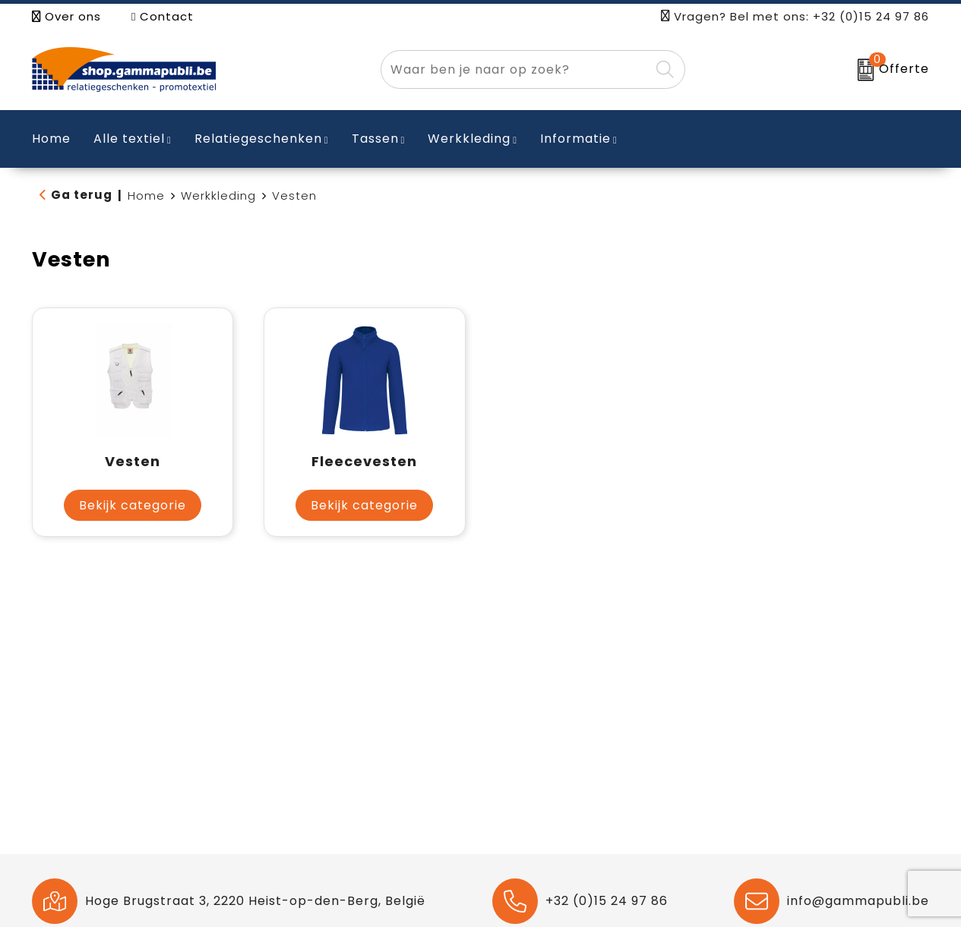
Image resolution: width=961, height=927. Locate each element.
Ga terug (81, 195)
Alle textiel (129, 138)
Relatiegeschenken (258, 138)
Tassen (375, 138)
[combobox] (515, 69)
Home (146, 195)
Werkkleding (469, 138)
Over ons (66, 16)
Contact (162, 16)
